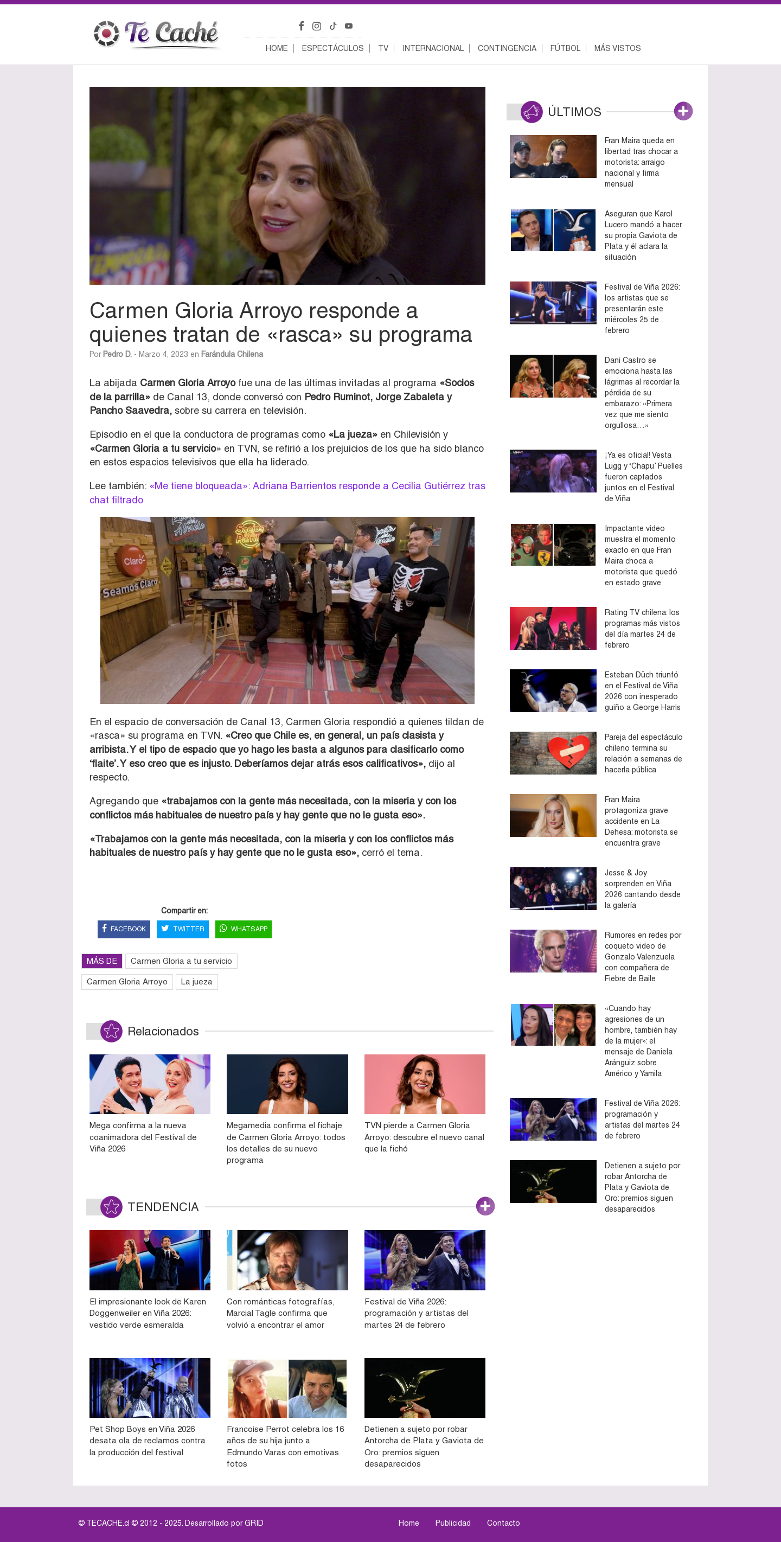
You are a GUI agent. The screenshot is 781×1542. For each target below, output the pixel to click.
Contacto (503, 1523)
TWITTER (182, 929)
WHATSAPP (243, 929)
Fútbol (565, 48)
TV (383, 48)
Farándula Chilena (232, 354)
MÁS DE (102, 960)
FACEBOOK (124, 929)
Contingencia (507, 48)
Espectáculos (333, 48)
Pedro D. (117, 354)
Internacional (433, 48)
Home (277, 48)
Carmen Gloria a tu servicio (181, 960)
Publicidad (453, 1523)
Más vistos (617, 48)
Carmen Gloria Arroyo (127, 981)
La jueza (197, 981)
